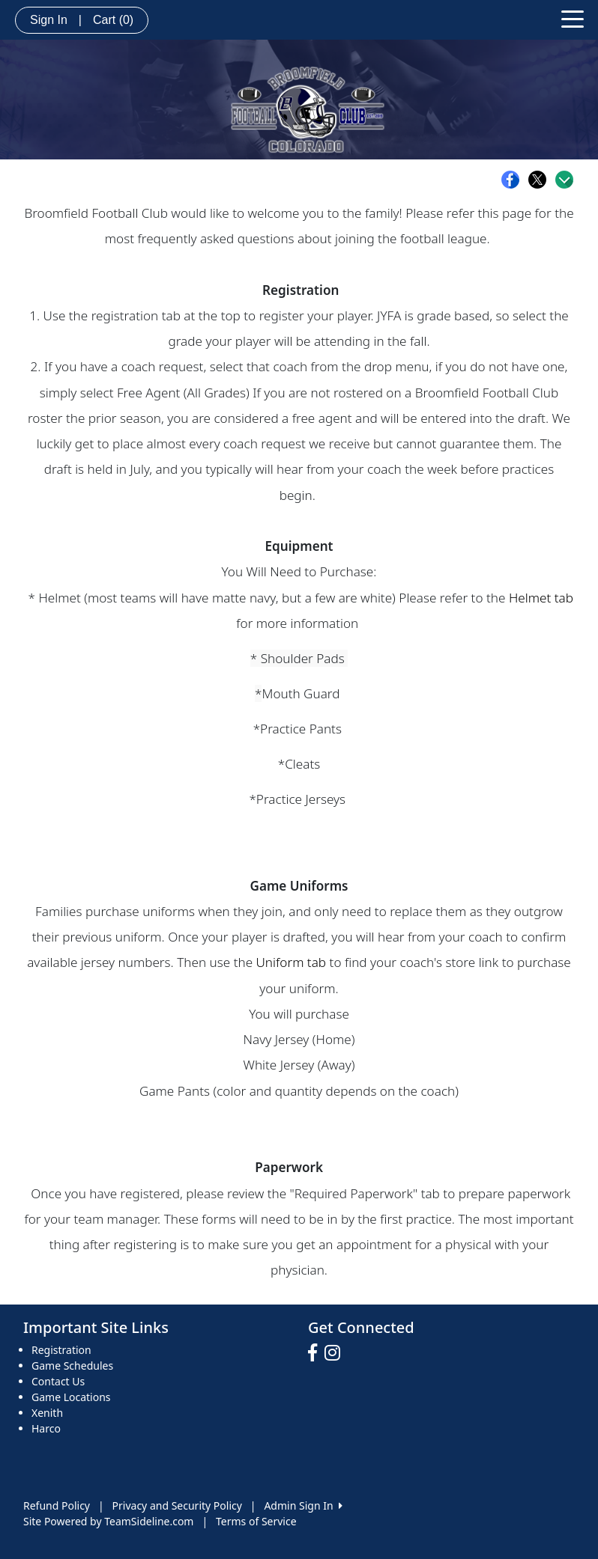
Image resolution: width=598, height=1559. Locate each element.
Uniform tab (291, 962)
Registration (61, 1350)
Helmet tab (541, 597)
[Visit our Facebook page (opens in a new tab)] (316, 1353)
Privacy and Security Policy (177, 1505)
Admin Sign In (303, 1505)
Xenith (47, 1413)
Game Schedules (72, 1365)
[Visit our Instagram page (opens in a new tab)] (336, 1353)
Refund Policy (56, 1505)
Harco (46, 1428)
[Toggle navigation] (572, 17)
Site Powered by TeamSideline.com (108, 1521)
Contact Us (58, 1381)
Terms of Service (256, 1521)
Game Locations (71, 1397)
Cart (113, 19)
